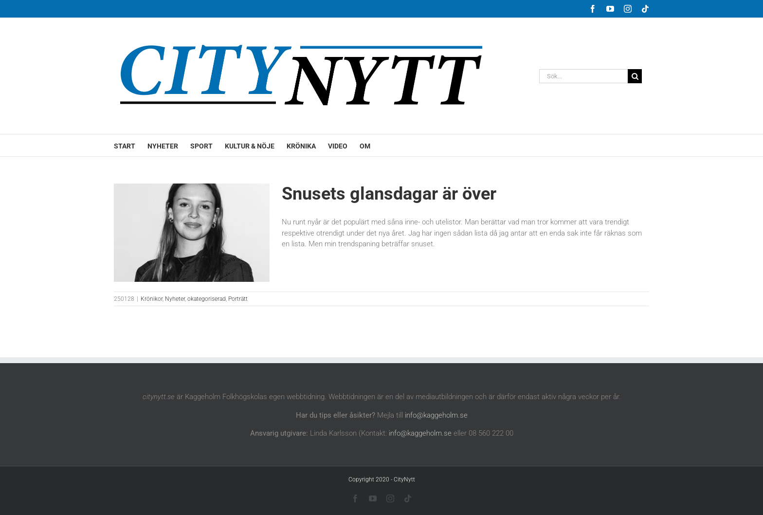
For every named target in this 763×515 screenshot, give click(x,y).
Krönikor (152, 298)
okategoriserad (206, 298)
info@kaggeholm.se (436, 415)
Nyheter (175, 298)
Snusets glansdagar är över (389, 194)
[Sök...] (583, 76)
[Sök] (635, 76)
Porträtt (238, 298)
